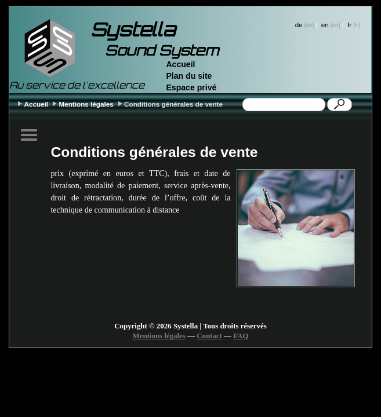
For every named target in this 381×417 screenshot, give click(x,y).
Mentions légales (86, 104)
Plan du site (189, 76)
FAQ (240, 336)
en (325, 24)
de (299, 24)
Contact (209, 336)
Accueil (180, 64)
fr (349, 24)
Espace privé (191, 87)
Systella (132, 29)
